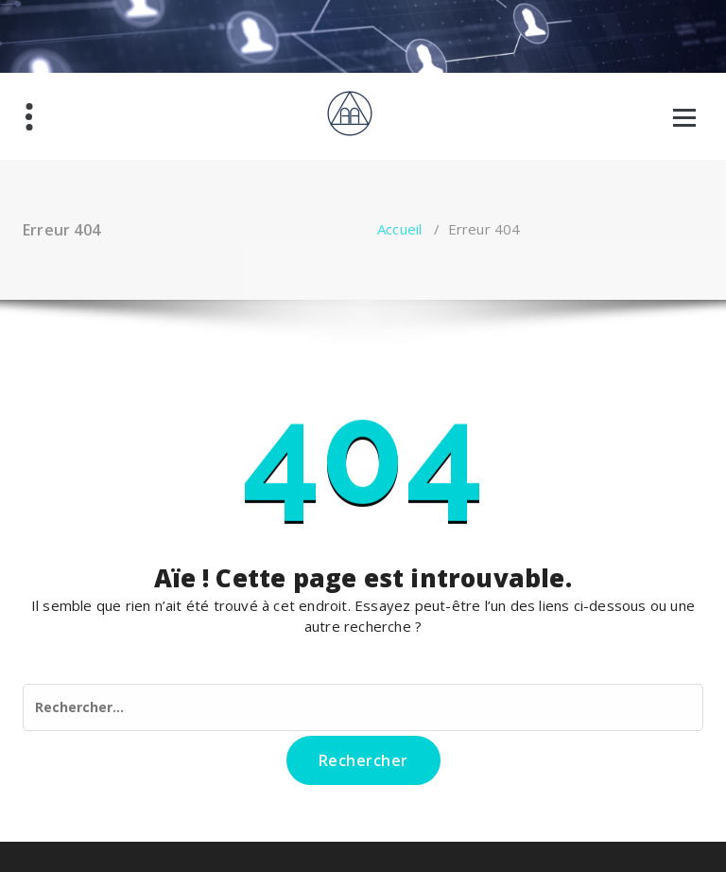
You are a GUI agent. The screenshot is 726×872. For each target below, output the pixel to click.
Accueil (399, 228)
